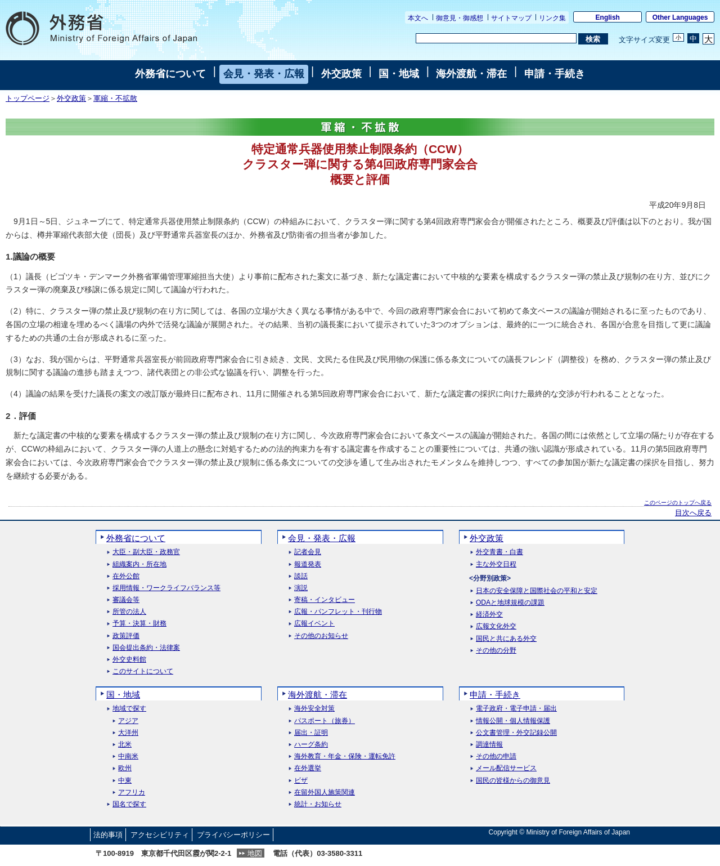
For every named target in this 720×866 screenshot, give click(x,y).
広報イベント (314, 623)
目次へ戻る (693, 513)
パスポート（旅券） (324, 721)
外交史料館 (129, 659)
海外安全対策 (314, 708)
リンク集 (552, 18)
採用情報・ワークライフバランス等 (166, 588)
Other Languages (680, 17)
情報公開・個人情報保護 (513, 721)
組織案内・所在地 (139, 564)
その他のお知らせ (321, 636)
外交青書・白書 (499, 552)
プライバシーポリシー (233, 835)
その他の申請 (496, 756)
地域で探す (129, 708)
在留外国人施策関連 (324, 792)
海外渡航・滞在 (471, 73)
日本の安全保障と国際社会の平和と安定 (536, 591)
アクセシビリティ (159, 835)
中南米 (128, 756)
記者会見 (307, 552)
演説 (301, 588)
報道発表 (307, 564)
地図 (255, 853)
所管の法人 (129, 611)
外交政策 (341, 73)
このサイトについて (142, 671)
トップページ (28, 98)
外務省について (170, 73)
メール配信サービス (506, 768)
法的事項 (108, 835)
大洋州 (128, 732)
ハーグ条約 (311, 744)
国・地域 (399, 73)
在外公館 (126, 576)
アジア (128, 721)
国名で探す (129, 804)
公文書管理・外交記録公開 (516, 732)
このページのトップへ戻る (678, 502)
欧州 (125, 768)
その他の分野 (496, 650)
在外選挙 (307, 768)
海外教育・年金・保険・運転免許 (344, 756)
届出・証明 (311, 732)
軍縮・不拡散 (115, 98)
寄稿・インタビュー (324, 600)
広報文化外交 (496, 626)
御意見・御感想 (459, 18)
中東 (125, 780)
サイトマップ (511, 18)
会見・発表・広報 (263, 73)
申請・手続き (554, 73)
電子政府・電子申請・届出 (516, 708)
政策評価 (126, 636)
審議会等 (126, 600)
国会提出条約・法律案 (146, 647)
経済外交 (489, 614)
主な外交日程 (496, 564)
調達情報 (489, 744)
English (608, 17)
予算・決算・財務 (139, 623)
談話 (301, 576)
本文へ (418, 18)
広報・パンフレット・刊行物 (338, 611)
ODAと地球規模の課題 (510, 602)
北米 (125, 744)
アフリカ (131, 792)
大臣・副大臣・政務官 (146, 552)
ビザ (301, 780)
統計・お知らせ (317, 804)
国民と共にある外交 (506, 638)
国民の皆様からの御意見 (513, 780)
